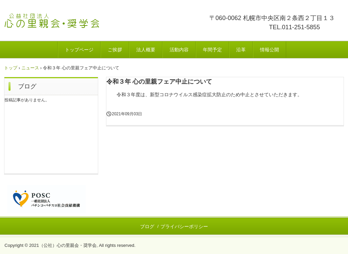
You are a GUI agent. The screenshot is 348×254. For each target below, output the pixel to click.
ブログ (27, 86)
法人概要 (145, 49)
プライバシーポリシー (184, 226)
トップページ (79, 49)
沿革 (241, 49)
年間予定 (212, 49)
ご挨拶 (115, 49)
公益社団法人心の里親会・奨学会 (76, 25)
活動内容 (179, 49)
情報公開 (269, 49)
